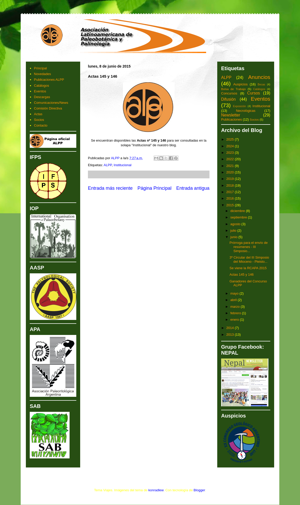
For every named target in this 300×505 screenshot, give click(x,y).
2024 (230, 146)
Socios (39, 120)
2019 (230, 179)
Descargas (42, 97)
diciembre (238, 211)
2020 (230, 172)
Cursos (253, 93)
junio (234, 237)
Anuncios (259, 77)
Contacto (40, 125)
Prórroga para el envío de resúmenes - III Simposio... (248, 247)
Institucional (123, 165)
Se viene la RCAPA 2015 (248, 268)
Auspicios (240, 84)
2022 (230, 159)
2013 (230, 334)
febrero (236, 313)
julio (233, 230)
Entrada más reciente (110, 188)
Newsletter (230, 115)
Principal (40, 68)
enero (235, 319)
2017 (230, 192)
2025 (230, 139)
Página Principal (154, 188)
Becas (261, 84)
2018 (230, 185)
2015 (230, 205)
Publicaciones (231, 119)
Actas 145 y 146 (241, 274)
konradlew (156, 490)
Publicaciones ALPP (49, 80)
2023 (230, 153)
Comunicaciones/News (51, 103)
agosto (236, 224)
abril (234, 300)
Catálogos (41, 85)
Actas (38, 114)
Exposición (239, 106)
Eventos (40, 91)
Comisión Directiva (48, 108)
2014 (230, 328)
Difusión (228, 99)
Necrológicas (245, 111)
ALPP (108, 165)
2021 (230, 166)
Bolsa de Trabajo (233, 89)
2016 (230, 198)
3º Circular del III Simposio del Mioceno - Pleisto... (249, 259)
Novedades (42, 74)
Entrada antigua (192, 188)
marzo (235, 307)
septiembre (239, 217)
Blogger (199, 490)
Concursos (229, 93)
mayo (234, 293)
